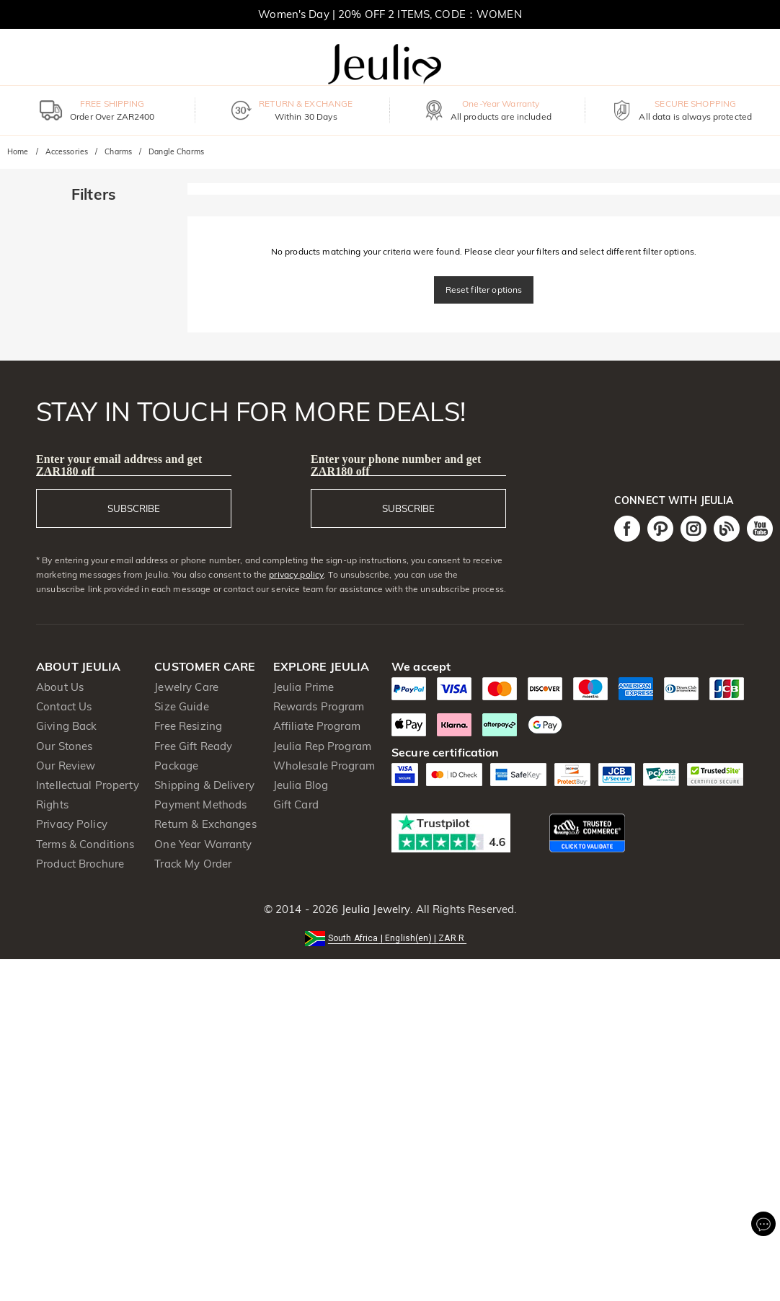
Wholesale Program (324, 765)
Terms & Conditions (85, 844)
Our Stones (64, 746)
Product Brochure (80, 863)
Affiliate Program (316, 726)
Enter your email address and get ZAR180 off (119, 465)
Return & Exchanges (205, 824)
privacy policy (296, 574)
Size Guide (181, 706)
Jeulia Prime (303, 687)
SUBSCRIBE (133, 508)
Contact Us (64, 706)
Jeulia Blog (300, 785)
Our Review (65, 765)
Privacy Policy (71, 824)
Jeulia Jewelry (374, 909)
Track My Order (192, 863)
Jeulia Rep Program (322, 746)
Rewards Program (319, 706)
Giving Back (66, 726)
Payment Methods (200, 804)
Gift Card (296, 804)
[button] (390, 937)
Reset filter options (484, 289)
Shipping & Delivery (204, 785)
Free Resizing (188, 726)
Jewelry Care (186, 687)
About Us (60, 687)
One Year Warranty (203, 844)
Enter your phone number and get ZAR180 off (396, 465)
